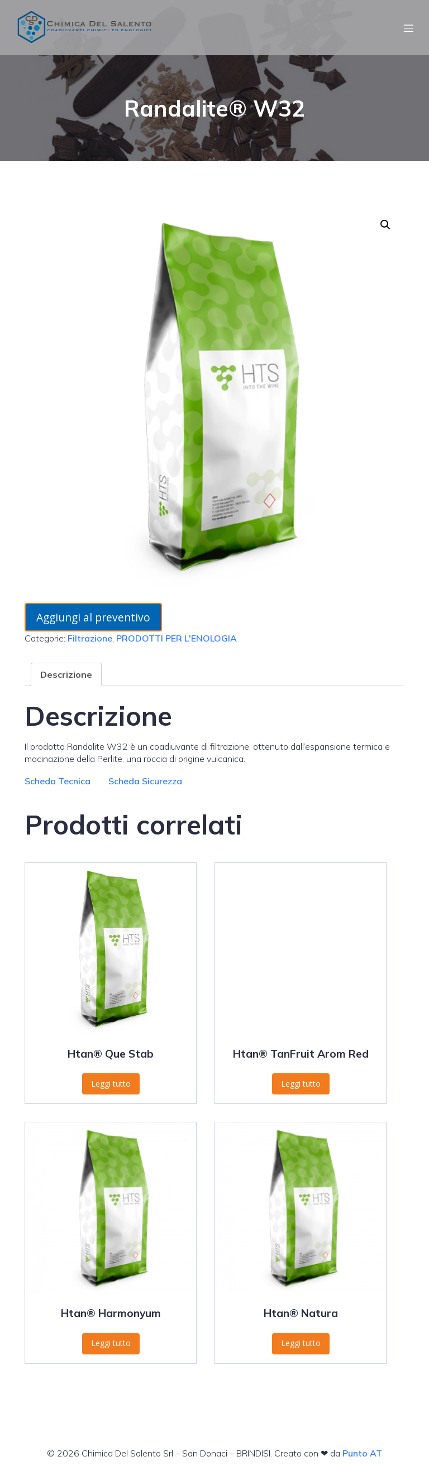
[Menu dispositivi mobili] (408, 27)
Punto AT (362, 1453)
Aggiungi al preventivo (93, 617)
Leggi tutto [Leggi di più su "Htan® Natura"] (301, 1343)
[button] (385, 225)
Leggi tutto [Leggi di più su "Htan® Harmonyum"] (111, 1343)
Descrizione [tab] (66, 674)
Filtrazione (90, 638)
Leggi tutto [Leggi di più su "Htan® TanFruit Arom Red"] (301, 1083)
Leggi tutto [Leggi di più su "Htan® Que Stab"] (111, 1083)
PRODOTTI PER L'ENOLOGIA (176, 638)
